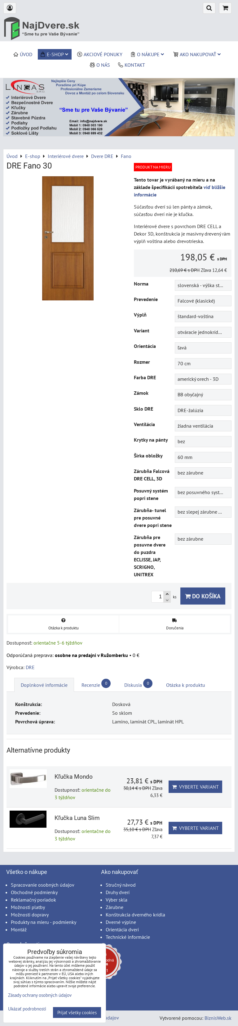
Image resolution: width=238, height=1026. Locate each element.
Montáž (19, 929)
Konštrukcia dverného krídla (135, 914)
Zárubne (114, 907)
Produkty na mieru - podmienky (43, 922)
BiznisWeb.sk (218, 1018)
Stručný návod (121, 885)
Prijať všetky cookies (77, 1012)
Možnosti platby (28, 907)
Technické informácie (128, 937)
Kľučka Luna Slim (77, 817)
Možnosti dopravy (30, 914)
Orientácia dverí (122, 929)
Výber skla (116, 900)
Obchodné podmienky (34, 892)
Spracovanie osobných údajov (42, 885)
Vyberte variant (195, 787)
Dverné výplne (121, 922)
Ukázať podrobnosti (27, 1009)
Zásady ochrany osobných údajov (40, 995)
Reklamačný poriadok (33, 900)
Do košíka (203, 596)
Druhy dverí (118, 892)
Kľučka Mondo (74, 776)
